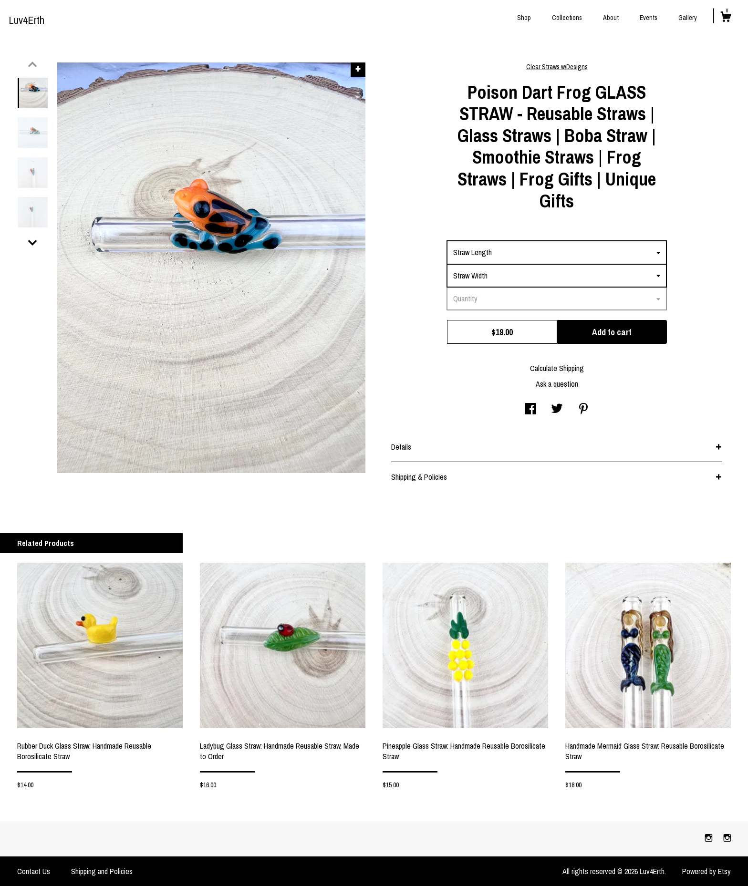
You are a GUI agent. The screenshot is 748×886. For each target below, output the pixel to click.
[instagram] (709, 838)
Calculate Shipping (557, 368)
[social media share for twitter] (556, 409)
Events (648, 17)
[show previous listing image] (32, 64)
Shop (524, 17)
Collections (567, 17)
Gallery (687, 17)
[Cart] (725, 18)
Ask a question (557, 384)
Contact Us (33, 871)
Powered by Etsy (706, 871)
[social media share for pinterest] (583, 409)
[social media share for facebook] (530, 409)
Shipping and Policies (102, 871)
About (611, 17)
